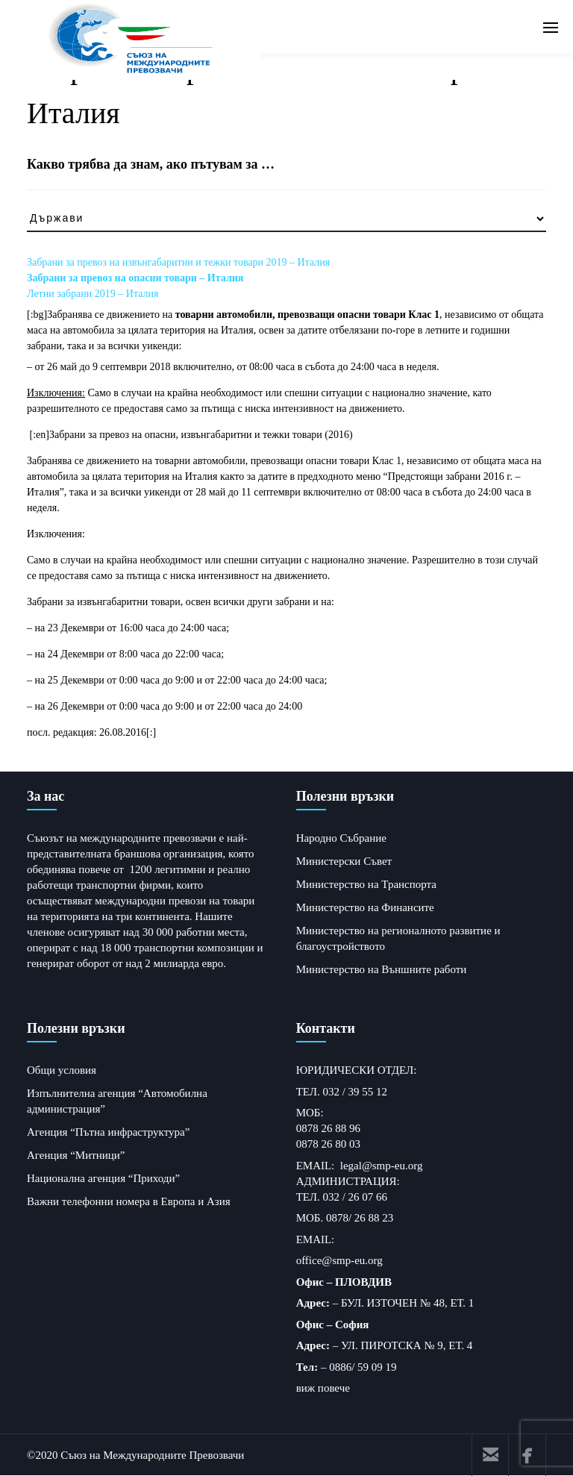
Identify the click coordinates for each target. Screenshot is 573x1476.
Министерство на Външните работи (381, 969)
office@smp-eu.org (339, 1260)
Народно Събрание (341, 838)
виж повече (323, 1388)
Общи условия (61, 1070)
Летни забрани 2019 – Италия (92, 293)
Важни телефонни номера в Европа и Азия (129, 1201)
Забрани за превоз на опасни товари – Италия (135, 278)
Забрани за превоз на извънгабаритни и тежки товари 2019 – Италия (178, 262)
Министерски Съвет (344, 861)
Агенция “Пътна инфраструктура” (108, 1132)
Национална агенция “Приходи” (103, 1178)
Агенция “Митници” (76, 1155)
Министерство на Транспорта (366, 884)
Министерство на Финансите (365, 907)
